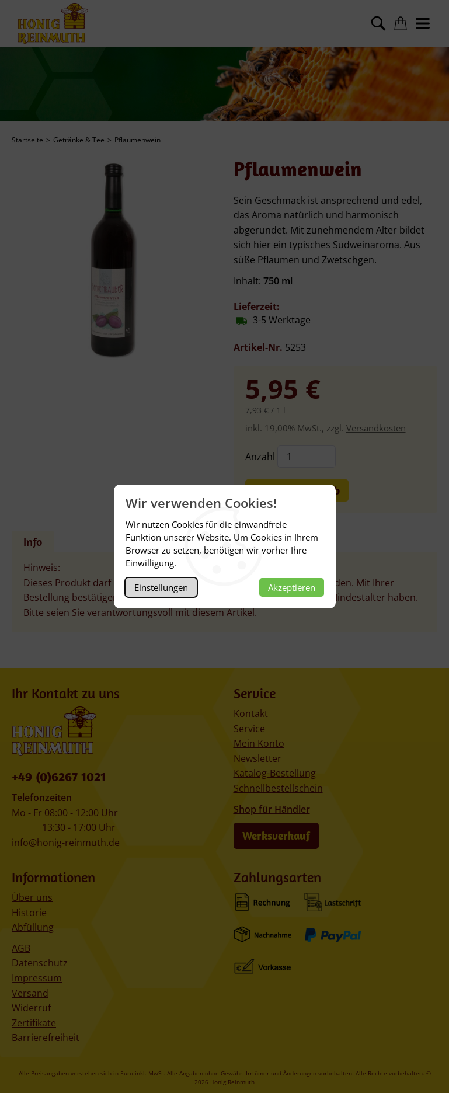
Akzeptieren (291, 587)
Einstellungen (161, 587)
